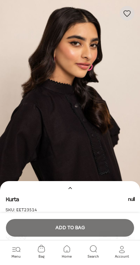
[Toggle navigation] (16, 252)
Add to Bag (70, 227)
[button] (122, 252)
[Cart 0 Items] (41, 252)
